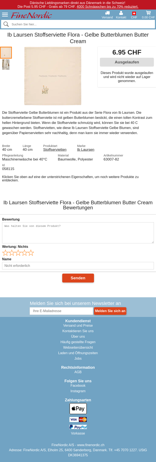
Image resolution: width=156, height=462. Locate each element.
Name (6, 259)
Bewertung (11, 219)
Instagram (78, 391)
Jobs (78, 358)
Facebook (77, 385)
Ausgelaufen (127, 62)
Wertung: (15, 246)
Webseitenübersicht (78, 347)
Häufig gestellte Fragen (78, 342)
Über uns (78, 336)
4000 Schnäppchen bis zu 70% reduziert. (107, 6)
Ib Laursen (85, 149)
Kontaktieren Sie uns (78, 331)
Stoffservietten (54, 149)
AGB (78, 372)
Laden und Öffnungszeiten (78, 353)
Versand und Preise (78, 325)
